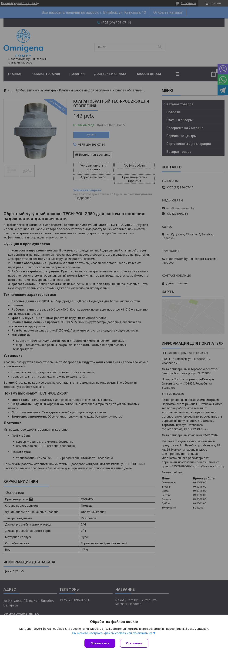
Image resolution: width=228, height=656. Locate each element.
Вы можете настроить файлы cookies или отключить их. (112, 633)
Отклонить (134, 643)
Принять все (100, 643)
